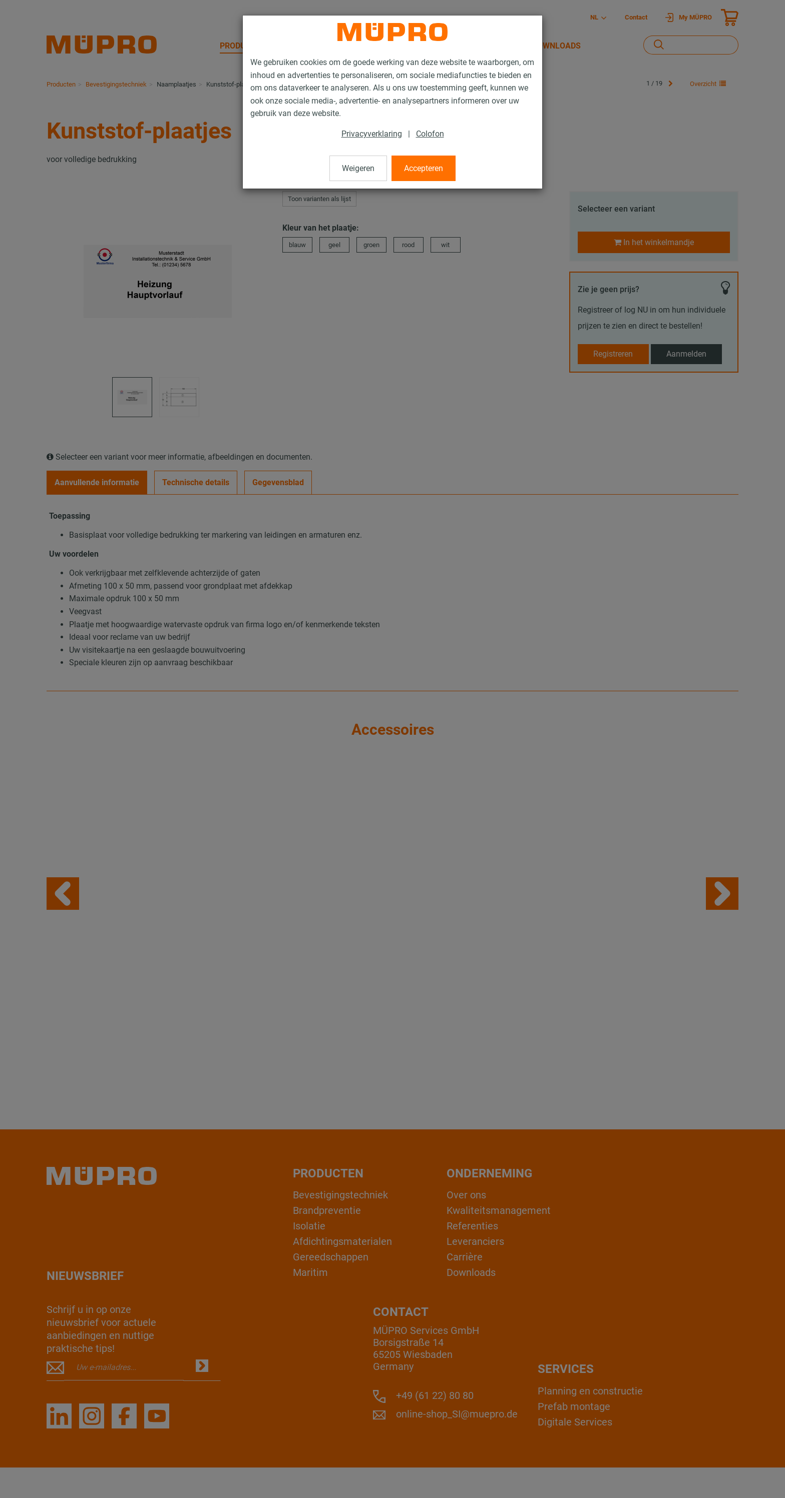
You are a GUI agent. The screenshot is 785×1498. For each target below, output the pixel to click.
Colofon (430, 134)
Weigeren (358, 168)
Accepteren (423, 168)
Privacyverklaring (371, 134)
